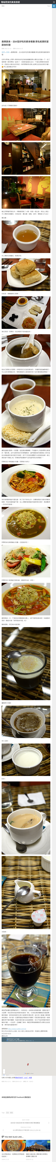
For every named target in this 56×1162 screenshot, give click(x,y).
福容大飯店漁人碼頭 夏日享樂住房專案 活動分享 (37, 1155)
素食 (11, 1112)
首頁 (3, 52)
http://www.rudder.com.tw (17, 1029)
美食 (3, 6)
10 (24, 1142)
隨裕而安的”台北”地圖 (23, 1077)
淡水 (7, 1112)
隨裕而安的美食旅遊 (10, 2)
